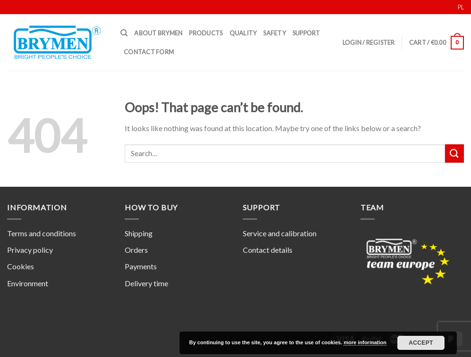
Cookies (20, 266)
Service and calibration (280, 233)
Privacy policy (30, 249)
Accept (421, 343)
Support (306, 33)
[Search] (124, 33)
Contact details (267, 249)
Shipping (139, 233)
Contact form (149, 52)
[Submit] (454, 153)
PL (461, 7)
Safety (274, 33)
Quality (243, 33)
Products (206, 33)
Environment (27, 283)
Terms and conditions (41, 233)
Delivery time (146, 283)
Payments (141, 266)
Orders (136, 249)
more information (364, 342)
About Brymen (158, 33)
